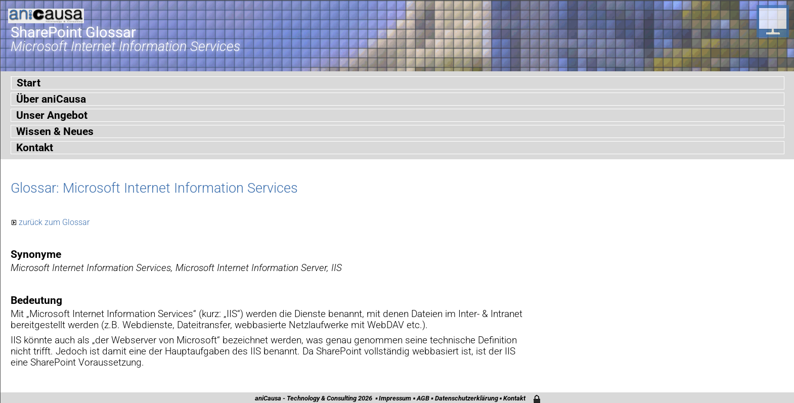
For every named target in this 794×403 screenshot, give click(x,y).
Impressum (395, 398)
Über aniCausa (51, 99)
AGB (423, 398)
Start (28, 83)
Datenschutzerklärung (466, 398)
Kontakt (34, 148)
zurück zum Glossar (54, 222)
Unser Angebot (51, 115)
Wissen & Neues (55, 131)
